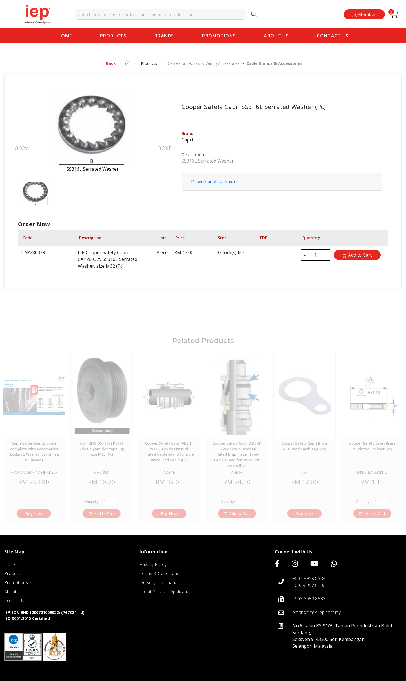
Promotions (219, 36)
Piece (161, 252)
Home (66, 35)
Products (113, 36)
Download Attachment (214, 182)
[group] (92, 130)
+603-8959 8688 (308, 599)
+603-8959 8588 (308, 578)
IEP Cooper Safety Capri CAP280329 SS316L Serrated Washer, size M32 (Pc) (107, 259)
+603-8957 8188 (308, 585)
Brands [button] (164, 36)
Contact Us (332, 36)
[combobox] (160, 14)
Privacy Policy (153, 564)
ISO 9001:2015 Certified (27, 618)
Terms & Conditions (159, 573)
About (10, 591)
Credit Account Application (166, 591)
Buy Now (33, 521)
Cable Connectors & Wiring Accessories (204, 63)
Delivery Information (160, 582)
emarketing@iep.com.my (316, 612)
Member (364, 14)
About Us (276, 36)
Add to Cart (357, 255)
